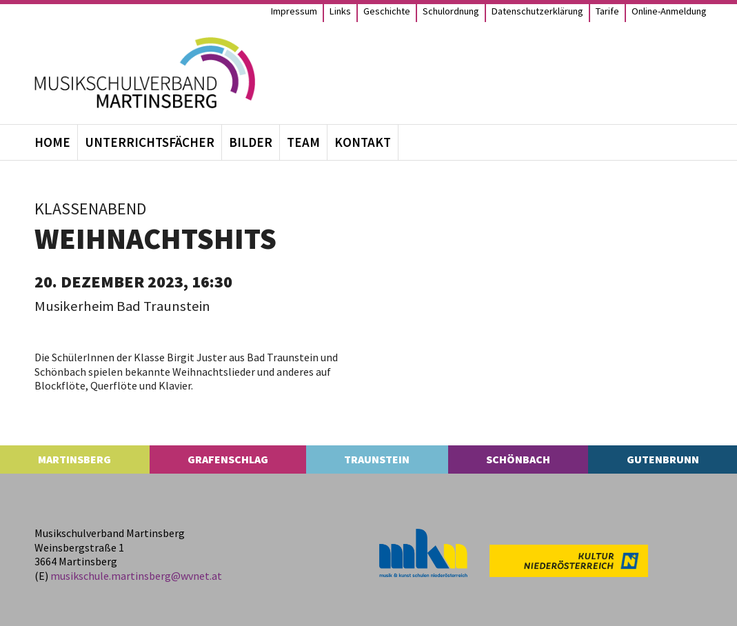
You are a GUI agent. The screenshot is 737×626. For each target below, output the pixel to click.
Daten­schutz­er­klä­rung (537, 11)
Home (52, 142)
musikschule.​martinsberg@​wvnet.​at (136, 576)
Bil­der (250, 142)
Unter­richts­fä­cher (149, 142)
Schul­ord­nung (451, 11)
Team (303, 142)
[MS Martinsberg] (144, 72)
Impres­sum (294, 11)
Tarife (607, 11)
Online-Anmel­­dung (669, 11)
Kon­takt (362, 142)
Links (340, 11)
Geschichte (386, 11)
